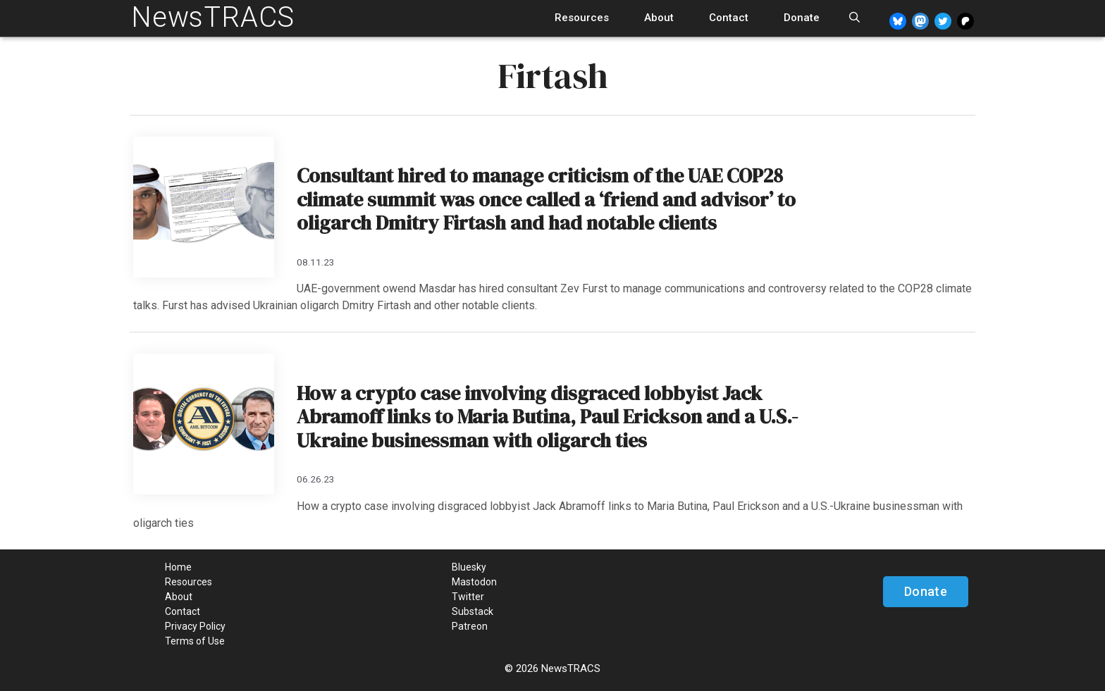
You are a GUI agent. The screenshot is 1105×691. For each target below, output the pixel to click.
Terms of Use (195, 641)
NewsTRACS (213, 17)
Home (178, 567)
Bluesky (469, 567)
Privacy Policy (195, 626)
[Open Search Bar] (854, 18)
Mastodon (474, 581)
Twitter (468, 596)
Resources (582, 17)
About (659, 17)
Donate (802, 17)
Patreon (470, 626)
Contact (728, 17)
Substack (472, 611)
